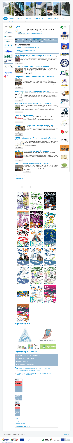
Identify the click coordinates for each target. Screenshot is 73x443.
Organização (19, 18)
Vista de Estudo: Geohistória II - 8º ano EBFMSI (33, 104)
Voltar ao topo (67, 434)
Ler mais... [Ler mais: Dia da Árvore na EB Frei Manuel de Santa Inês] (19, 63)
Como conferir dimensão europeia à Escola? (32, 164)
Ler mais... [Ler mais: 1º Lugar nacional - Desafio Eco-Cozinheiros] (28, 73)
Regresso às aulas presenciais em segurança (32, 368)
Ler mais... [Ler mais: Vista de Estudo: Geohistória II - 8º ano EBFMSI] (19, 111)
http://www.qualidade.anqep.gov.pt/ (34, 33)
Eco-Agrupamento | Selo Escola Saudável (25, 421)
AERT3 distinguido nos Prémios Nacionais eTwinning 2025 (35, 139)
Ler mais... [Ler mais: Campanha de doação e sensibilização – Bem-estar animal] (19, 87)
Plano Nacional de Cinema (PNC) (23, 426)
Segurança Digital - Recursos (26, 352)
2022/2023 (18, 41)
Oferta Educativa (36, 18)
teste (17, 418)
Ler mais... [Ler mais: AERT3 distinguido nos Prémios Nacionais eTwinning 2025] (19, 147)
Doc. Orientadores (27, 18)
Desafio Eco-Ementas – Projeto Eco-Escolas (32, 91)
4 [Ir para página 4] (29, 187)
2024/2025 (45, 39)
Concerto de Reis (19, 178)
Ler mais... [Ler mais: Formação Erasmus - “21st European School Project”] (19, 134)
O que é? (29, 39)
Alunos (43, 18)
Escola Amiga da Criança (24, 115)
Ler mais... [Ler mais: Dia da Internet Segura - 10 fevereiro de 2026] (19, 160)
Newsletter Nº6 (20, 51)
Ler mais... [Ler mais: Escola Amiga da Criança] (19, 121)
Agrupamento (11, 18)
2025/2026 (37, 39)
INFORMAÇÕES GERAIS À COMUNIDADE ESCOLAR (28, 370)
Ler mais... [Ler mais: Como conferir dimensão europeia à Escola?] (27, 171)
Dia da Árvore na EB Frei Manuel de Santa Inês (33, 55)
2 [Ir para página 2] (24, 187)
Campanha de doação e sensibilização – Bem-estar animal (34, 77)
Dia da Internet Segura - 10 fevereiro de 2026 (32, 151)
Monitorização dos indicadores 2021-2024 (26, 50)
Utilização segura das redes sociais (25, 364)
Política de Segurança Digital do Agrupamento (28, 355)
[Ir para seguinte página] (32, 187)
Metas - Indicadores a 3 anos (23, 49)
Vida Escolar (56, 18)
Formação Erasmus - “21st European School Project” (35, 125)
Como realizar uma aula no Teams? (25, 358)
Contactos (63, 18)
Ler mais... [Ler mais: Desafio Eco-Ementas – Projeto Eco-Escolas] (19, 100)
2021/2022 (26, 41)
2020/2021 (34, 41)
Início (5, 18)
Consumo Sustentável (20, 423)
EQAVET (18, 27)
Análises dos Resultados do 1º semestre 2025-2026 (28, 47)
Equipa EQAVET (20, 39)
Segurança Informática (22, 361)
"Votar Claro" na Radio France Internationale (25, 175)
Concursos (49, 18)
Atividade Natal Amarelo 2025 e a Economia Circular (27, 181)
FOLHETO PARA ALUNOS (22, 372)
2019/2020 (41, 41)
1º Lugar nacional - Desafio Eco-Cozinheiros (32, 67)
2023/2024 (53, 39)
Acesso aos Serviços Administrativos (24, 374)
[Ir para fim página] (35, 187)
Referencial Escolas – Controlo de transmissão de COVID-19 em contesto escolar (34, 373)
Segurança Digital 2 (22, 324)
